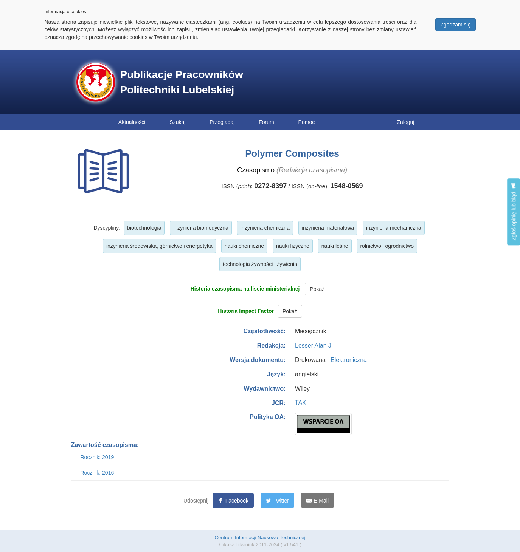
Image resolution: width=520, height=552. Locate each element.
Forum (266, 122)
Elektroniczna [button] (349, 360)
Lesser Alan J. (314, 345)
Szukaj (177, 122)
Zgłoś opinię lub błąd (514, 211)
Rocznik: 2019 (97, 457)
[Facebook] (233, 500)
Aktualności (132, 122)
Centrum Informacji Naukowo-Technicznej (260, 537)
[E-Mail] (317, 500)
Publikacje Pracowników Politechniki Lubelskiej (181, 82)
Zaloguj (405, 122)
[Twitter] (277, 500)
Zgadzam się (455, 25)
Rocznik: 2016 (97, 473)
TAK (300, 402)
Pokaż (317, 289)
